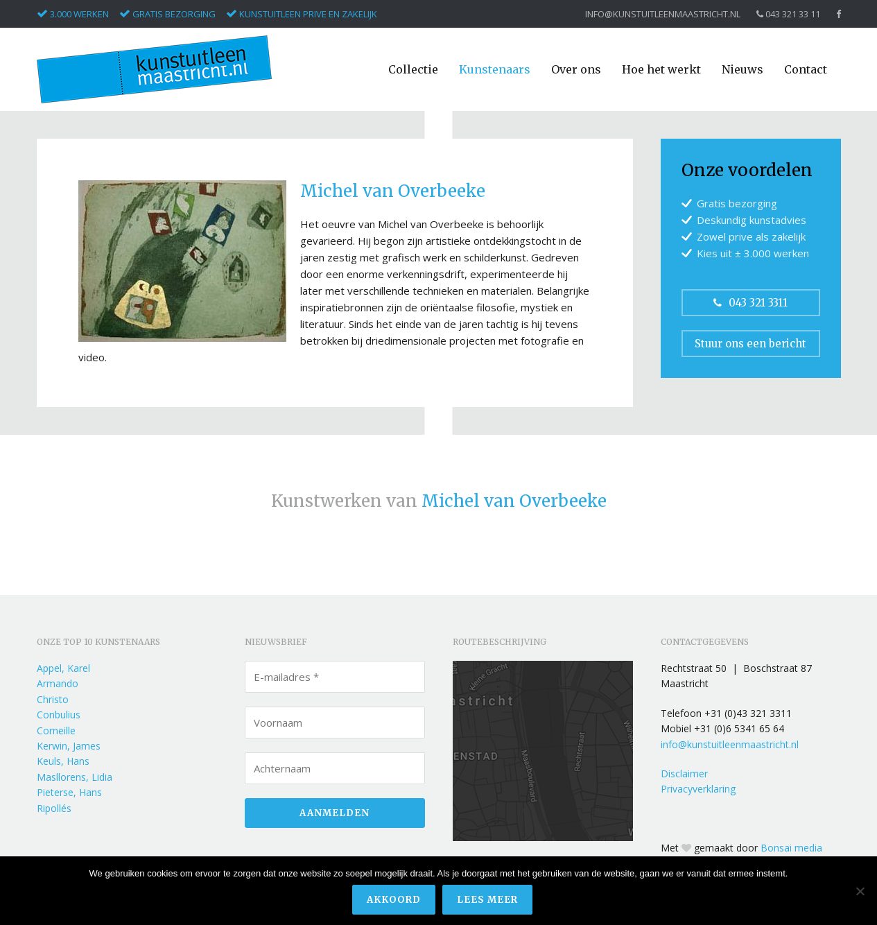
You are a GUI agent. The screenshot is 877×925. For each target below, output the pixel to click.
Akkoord (394, 900)
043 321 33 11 (788, 14)
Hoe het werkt (661, 69)
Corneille (56, 730)
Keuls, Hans (63, 761)
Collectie (413, 69)
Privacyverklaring (698, 788)
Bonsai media (791, 847)
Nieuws (742, 69)
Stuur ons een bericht (750, 343)
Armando (57, 683)
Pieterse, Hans (69, 792)
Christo (53, 699)
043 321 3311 (750, 302)
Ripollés (54, 808)
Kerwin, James (69, 745)
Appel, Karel (63, 668)
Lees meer (487, 900)
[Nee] (860, 891)
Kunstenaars (494, 69)
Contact (805, 69)
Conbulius (58, 714)
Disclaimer (684, 773)
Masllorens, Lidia (74, 777)
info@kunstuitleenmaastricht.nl (662, 14)
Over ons (576, 69)
